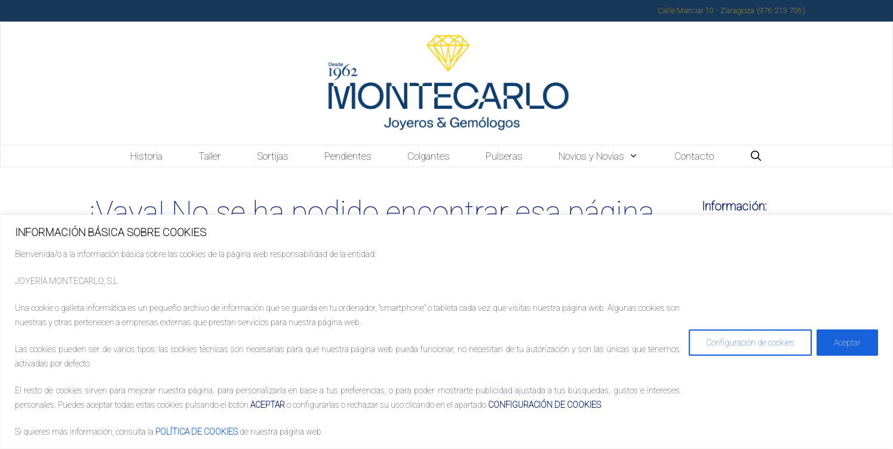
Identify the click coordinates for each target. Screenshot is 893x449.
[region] (446, 332)
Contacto (694, 156)
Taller (209, 156)
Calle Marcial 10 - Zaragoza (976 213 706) (731, 10)
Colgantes (428, 156)
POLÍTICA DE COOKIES (196, 431)
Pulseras (504, 156)
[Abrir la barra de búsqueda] (756, 156)
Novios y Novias (607, 156)
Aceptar (847, 342)
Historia (146, 156)
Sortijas (273, 156)
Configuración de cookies (750, 342)
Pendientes (348, 156)
